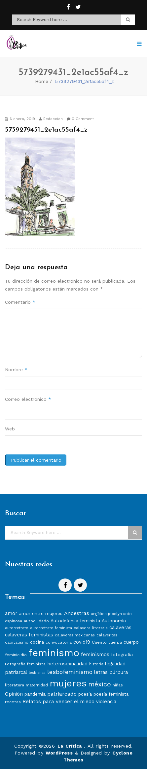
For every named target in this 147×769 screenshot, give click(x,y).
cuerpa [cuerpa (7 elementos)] (115, 642)
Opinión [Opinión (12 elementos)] (14, 694)
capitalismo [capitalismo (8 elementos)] (16, 642)
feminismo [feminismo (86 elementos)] (53, 652)
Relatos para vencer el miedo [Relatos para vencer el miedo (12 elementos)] (58, 702)
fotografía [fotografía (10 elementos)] (122, 654)
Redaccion (51, 119)
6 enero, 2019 (20, 119)
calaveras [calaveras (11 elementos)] (120, 627)
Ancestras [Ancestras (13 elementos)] (76, 613)
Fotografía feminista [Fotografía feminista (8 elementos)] (25, 663)
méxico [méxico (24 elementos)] (99, 684)
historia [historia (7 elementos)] (96, 664)
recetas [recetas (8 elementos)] (13, 701)
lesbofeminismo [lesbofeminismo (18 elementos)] (69, 671)
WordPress (59, 753)
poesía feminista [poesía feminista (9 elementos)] (111, 694)
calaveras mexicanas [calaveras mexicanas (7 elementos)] (75, 635)
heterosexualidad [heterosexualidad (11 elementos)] (67, 664)
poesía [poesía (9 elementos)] (85, 694)
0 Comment (80, 119)
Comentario (20, 302)
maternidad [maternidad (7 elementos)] (37, 685)
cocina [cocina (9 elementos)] (37, 642)
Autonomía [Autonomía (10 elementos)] (114, 620)
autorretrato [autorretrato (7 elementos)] (16, 628)
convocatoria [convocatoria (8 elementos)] (59, 642)
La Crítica (70, 746)
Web (10, 428)
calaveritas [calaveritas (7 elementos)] (106, 635)
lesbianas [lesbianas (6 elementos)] (37, 673)
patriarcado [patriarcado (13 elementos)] (62, 694)
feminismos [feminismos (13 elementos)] (95, 654)
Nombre (16, 369)
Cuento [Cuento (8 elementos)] (99, 642)
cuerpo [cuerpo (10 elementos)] (131, 642)
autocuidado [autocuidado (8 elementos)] (36, 620)
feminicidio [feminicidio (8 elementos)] (16, 654)
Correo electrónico (28, 399)
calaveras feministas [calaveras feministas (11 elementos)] (29, 635)
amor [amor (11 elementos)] (11, 613)
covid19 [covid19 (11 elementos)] (81, 642)
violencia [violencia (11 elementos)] (106, 702)
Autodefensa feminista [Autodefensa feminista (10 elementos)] (75, 620)
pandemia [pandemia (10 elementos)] (35, 694)
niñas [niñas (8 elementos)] (118, 684)
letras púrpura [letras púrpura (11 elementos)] (111, 672)
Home (41, 81)
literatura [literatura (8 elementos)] (14, 684)
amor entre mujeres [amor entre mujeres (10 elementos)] (40, 613)
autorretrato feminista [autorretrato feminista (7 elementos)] (51, 628)
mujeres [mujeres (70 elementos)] (68, 683)
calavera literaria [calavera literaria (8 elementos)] (91, 627)
